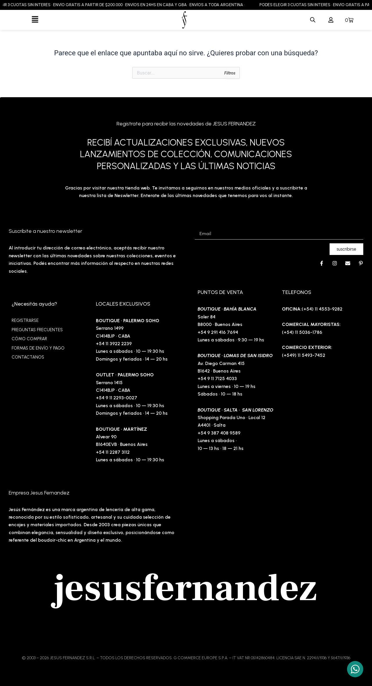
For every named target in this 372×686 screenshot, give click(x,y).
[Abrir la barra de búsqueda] (313, 20)
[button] (35, 19)
